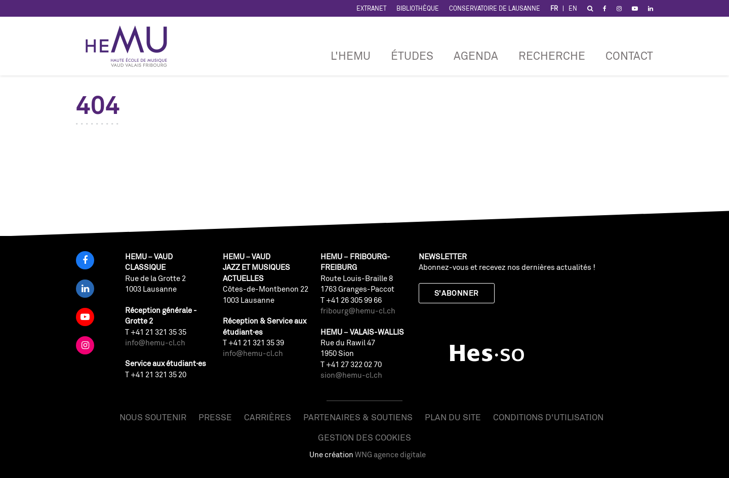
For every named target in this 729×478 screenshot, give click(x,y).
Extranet (371, 8)
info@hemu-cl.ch (155, 342)
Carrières (267, 417)
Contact (629, 55)
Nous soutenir (152, 417)
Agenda (476, 55)
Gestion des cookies (364, 437)
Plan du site (453, 417)
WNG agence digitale (390, 454)
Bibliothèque (417, 8)
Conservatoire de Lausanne (494, 8)
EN (573, 8)
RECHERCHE (551, 55)
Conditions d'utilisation (548, 417)
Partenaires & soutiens (358, 417)
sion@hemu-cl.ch (351, 375)
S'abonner (456, 293)
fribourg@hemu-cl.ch (357, 310)
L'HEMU (351, 55)
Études (412, 55)
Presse (215, 417)
